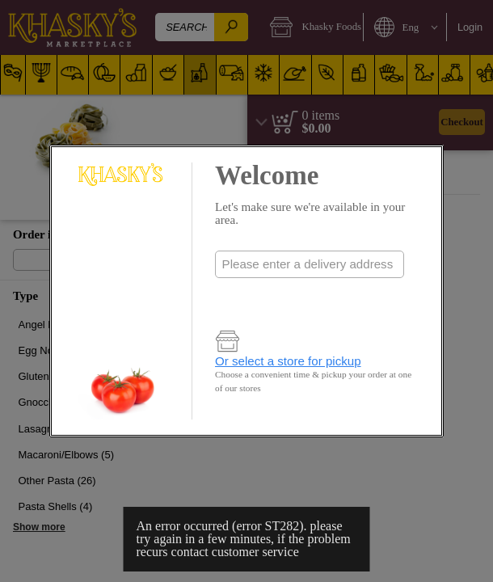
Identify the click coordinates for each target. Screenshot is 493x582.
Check (310, 297)
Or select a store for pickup (288, 361)
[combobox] (309, 264)
